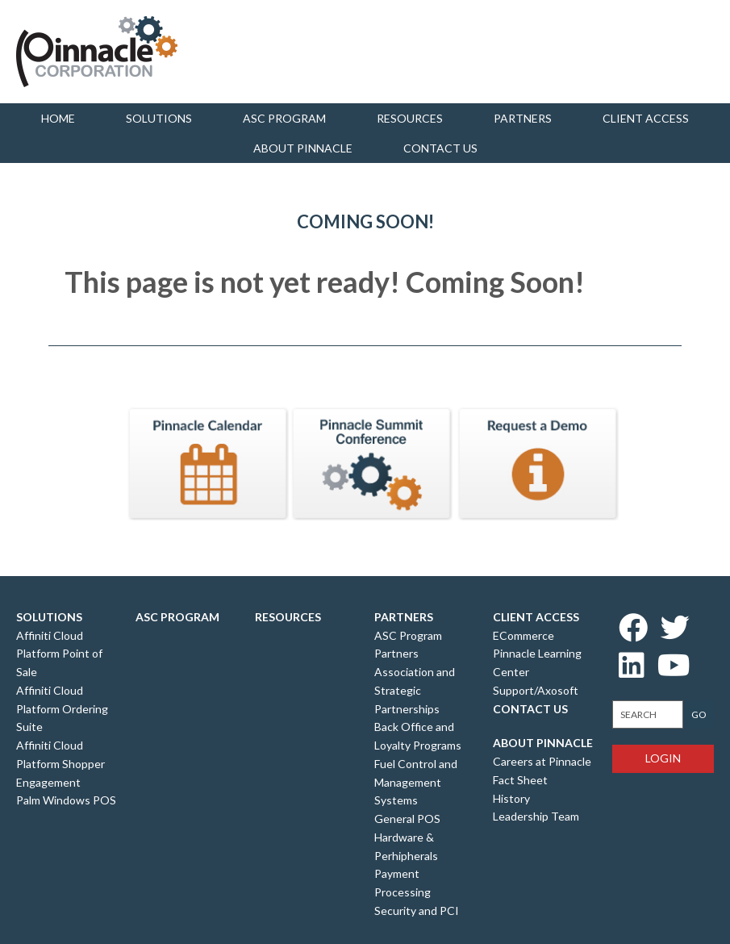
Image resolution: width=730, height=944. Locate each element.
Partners (523, 118)
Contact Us (530, 709)
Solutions (159, 118)
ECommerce (523, 635)
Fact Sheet (520, 780)
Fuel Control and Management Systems (415, 782)
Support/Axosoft (535, 690)
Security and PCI (416, 910)
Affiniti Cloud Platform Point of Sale (59, 654)
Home (58, 118)
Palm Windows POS (66, 800)
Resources (410, 118)
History (511, 798)
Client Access (646, 118)
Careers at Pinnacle (542, 761)
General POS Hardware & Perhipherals (407, 837)
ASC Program (284, 118)
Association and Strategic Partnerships (414, 690)
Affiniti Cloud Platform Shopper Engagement (60, 763)
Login (663, 758)
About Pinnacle (302, 148)
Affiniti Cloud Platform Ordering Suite (62, 708)
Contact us (440, 148)
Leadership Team (536, 816)
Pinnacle (96, 51)
